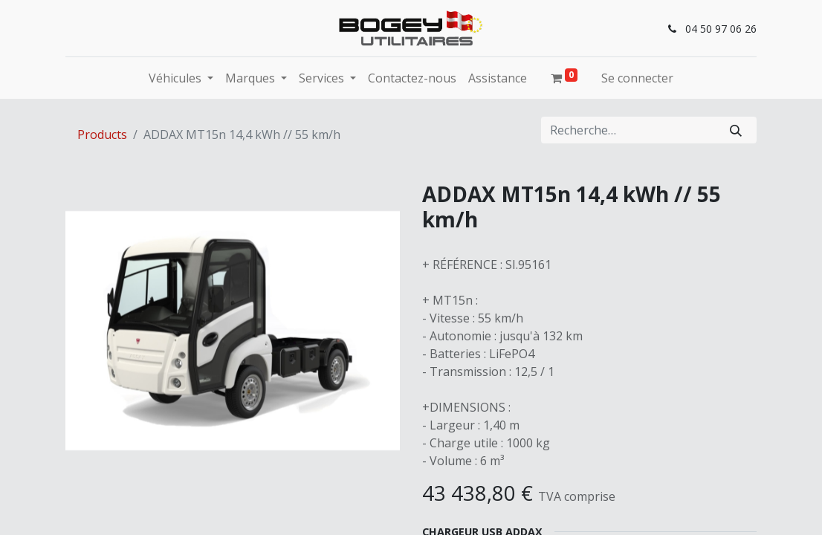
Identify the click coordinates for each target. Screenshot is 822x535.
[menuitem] (412, 78)
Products (102, 134)
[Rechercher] (736, 130)
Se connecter (637, 78)
